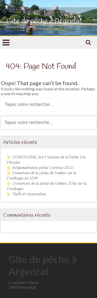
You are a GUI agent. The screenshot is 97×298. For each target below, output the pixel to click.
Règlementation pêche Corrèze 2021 (43, 167)
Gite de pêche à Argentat (44, 21)
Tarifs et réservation (29, 194)
